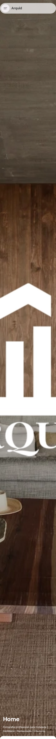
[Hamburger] (5, 8)
